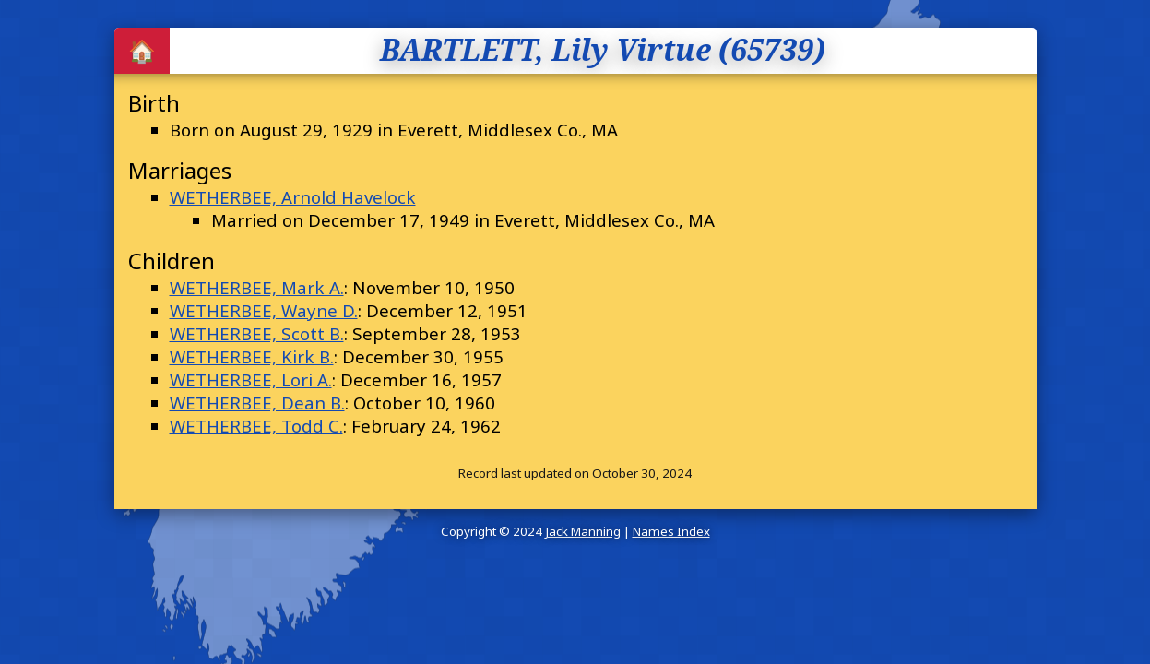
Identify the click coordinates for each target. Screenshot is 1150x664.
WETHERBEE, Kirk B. (252, 356)
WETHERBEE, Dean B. (257, 402)
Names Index (671, 531)
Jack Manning (583, 531)
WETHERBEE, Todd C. (256, 425)
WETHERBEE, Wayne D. (264, 310)
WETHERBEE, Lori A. (251, 379)
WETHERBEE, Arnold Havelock (293, 196)
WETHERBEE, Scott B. (257, 333)
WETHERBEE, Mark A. (257, 287)
